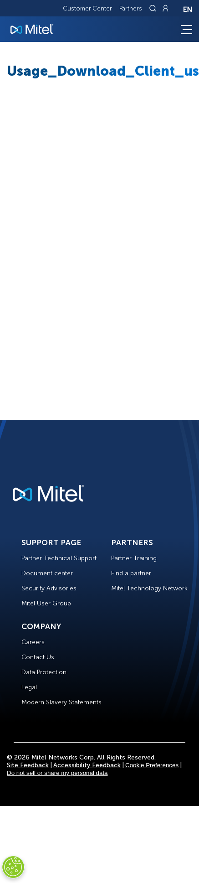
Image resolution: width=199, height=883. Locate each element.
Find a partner (131, 573)
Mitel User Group (46, 603)
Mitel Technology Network (149, 588)
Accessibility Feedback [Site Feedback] (87, 765)
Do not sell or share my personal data (57, 772)
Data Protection (43, 672)
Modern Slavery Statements (61, 702)
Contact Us (37, 657)
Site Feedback (28, 765)
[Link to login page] (165, 8)
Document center (47, 573)
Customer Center (87, 8)
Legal (29, 687)
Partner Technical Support (59, 558)
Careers (33, 642)
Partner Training (134, 558)
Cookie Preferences (152, 765)
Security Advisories (49, 588)
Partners (130, 8)
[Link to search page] (153, 8)
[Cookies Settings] (13, 867)
